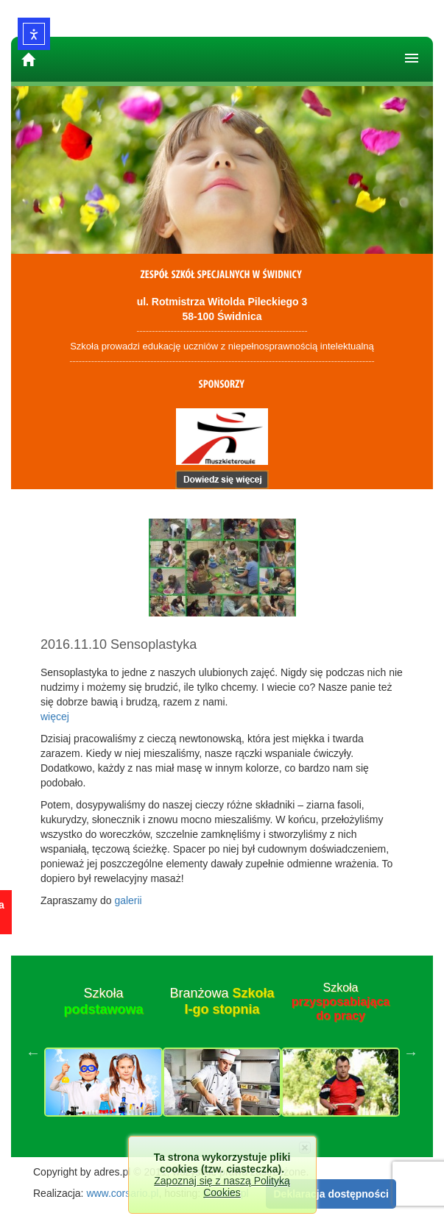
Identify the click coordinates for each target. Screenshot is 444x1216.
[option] (103, 1052)
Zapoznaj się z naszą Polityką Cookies (221, 1186)
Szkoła (103, 1001)
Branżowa (221, 1001)
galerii (127, 900)
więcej (54, 716)
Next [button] (411, 1052)
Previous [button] (33, 1052)
